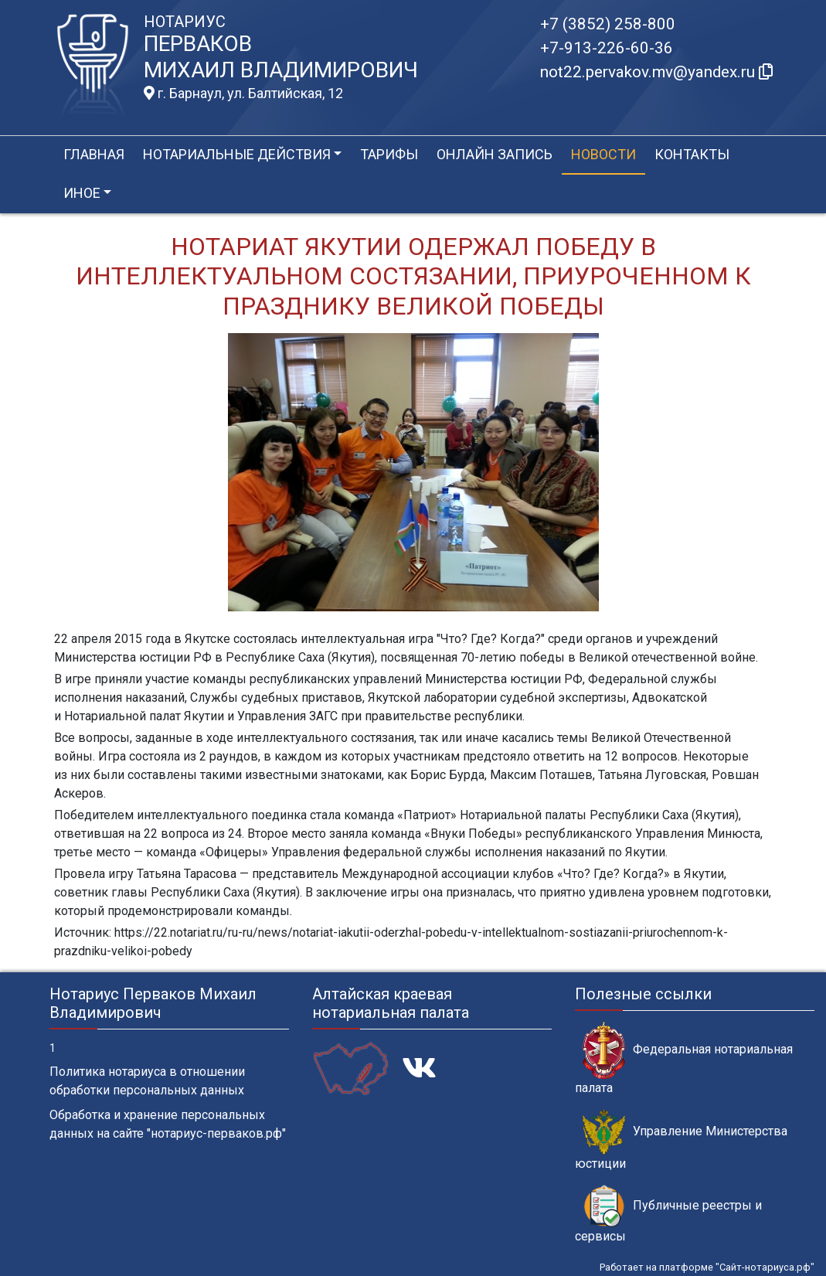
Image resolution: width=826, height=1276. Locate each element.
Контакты (691, 154)
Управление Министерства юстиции (681, 1140)
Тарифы (389, 154)
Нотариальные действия (237, 154)
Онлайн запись (494, 154)
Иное (81, 193)
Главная (93, 154)
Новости (603, 154)
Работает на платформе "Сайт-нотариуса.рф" (707, 1267)
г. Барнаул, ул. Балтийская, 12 (243, 93)
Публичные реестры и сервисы (668, 1214)
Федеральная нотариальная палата (684, 1058)
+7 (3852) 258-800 (607, 24)
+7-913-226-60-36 (606, 48)
